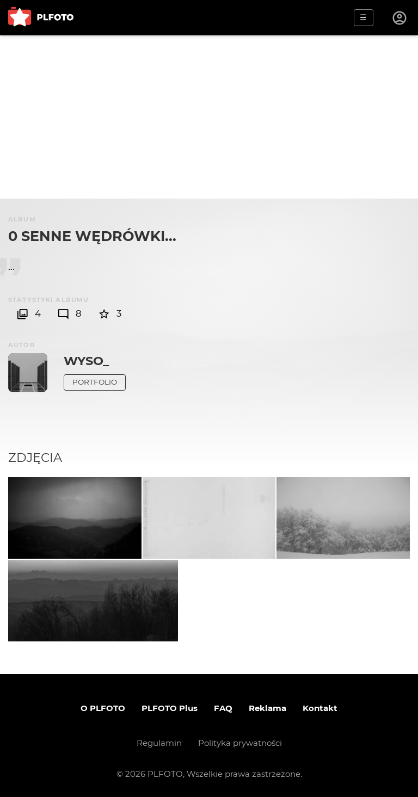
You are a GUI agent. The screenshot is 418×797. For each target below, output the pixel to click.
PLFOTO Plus (170, 708)
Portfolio (94, 382)
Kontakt (320, 708)
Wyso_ (86, 360)
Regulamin (159, 743)
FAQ (223, 708)
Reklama (267, 708)
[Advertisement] (209, 117)
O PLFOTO (103, 708)
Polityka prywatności (240, 743)
